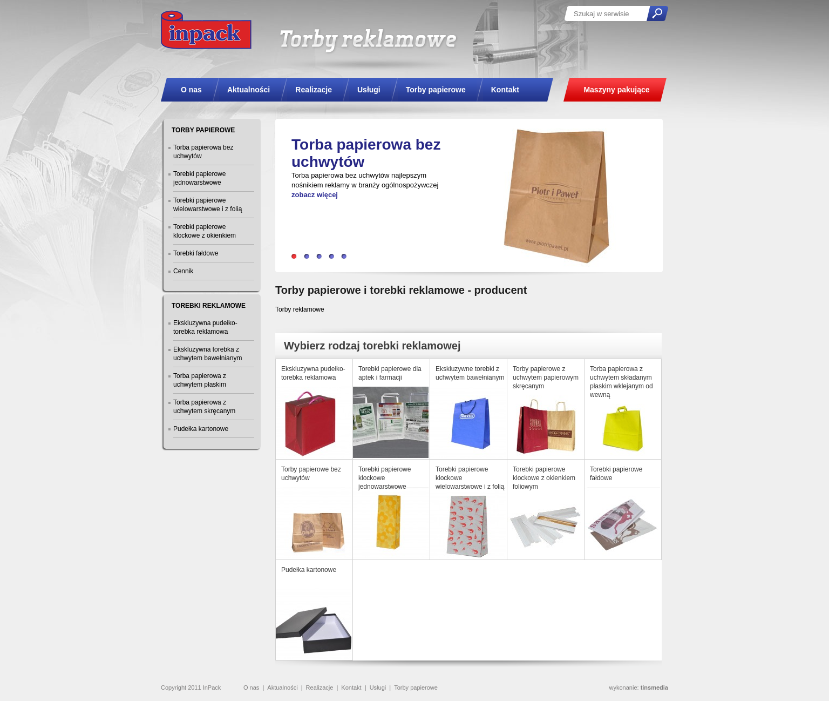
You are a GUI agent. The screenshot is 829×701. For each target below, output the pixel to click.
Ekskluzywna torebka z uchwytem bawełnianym (207, 354)
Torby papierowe (416, 687)
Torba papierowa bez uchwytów (203, 152)
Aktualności (282, 687)
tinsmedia (654, 687)
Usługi (378, 687)
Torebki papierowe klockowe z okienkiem (204, 231)
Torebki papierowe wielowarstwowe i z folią (207, 205)
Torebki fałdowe (195, 253)
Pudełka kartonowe (200, 429)
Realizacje (320, 687)
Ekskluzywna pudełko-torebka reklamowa (205, 327)
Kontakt (351, 687)
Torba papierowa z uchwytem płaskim (199, 380)
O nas (251, 687)
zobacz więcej (314, 195)
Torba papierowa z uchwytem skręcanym (204, 407)
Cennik (183, 271)
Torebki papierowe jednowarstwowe (199, 178)
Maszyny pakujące (616, 89)
